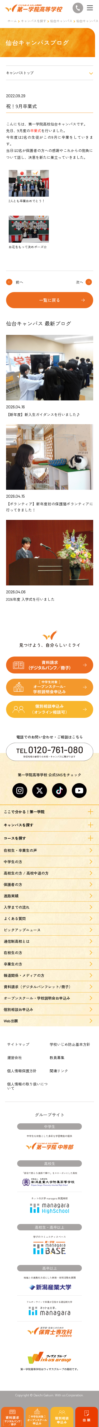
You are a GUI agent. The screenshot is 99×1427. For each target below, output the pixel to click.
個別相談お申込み (18, 1009)
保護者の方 (13, 884)
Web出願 (11, 1020)
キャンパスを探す (33, 21)
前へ (19, 282)
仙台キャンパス (61, 21)
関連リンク (59, 1070)
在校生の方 (13, 952)
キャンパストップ (20, 73)
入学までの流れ (17, 907)
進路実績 (11, 895)
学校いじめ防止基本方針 (70, 1044)
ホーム (12, 21)
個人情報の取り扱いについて (27, 1086)
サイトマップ (18, 1044)
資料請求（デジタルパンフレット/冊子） (38, 986)
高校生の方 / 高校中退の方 (26, 873)
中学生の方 (13, 861)
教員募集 (57, 1057)
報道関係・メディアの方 (24, 975)
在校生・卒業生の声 (20, 850)
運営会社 (14, 1057)
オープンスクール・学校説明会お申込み (37, 998)
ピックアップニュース (22, 929)
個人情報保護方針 (22, 1070)
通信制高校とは (17, 941)
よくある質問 (15, 918)
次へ (79, 282)
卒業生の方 (13, 964)
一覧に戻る (49, 300)
